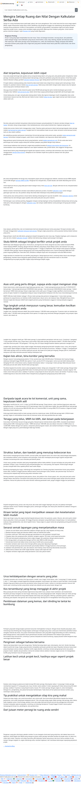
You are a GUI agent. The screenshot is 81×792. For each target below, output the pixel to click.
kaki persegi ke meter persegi (17, 130)
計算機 (53, 777)
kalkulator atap (31, 203)
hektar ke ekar (48, 97)
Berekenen (57, 779)
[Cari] (76, 10)
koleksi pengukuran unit (50, 140)
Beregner (44, 777)
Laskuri (76, 779)
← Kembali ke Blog (9, 746)
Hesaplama (41, 781)
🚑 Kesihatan (39, 2)
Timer (20, 782)
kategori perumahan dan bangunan (57, 145)
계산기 (77, 777)
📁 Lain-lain (60, 2)
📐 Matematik (50, 2)
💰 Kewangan (21, 2)
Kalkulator (19, 779)
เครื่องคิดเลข (61, 777)
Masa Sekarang (44, 775)
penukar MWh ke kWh (22, 180)
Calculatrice (67, 779)
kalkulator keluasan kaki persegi (27, 231)
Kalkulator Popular (56, 775)
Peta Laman (66, 775)
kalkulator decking (67, 196)
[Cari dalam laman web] (39, 10)
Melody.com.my (76, 775)
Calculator (58, 781)
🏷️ (78, 2)
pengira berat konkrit (18, 152)
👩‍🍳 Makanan (71, 2)
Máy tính (32, 781)
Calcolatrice (13, 781)
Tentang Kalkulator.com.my (8, 775)
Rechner (48, 779)
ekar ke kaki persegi (32, 85)
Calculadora (28, 779)
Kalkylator (10, 779)
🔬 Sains (30, 2)
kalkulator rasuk (57, 191)
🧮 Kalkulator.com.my (7, 3)
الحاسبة (50, 781)
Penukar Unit (27, 31)
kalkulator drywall (22, 238)
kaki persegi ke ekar (24, 92)
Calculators (77, 781)
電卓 (2, 779)
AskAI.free (29, 782)
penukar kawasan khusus (31, 80)
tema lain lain (48, 186)
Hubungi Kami (21, 775)
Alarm (14, 782)
